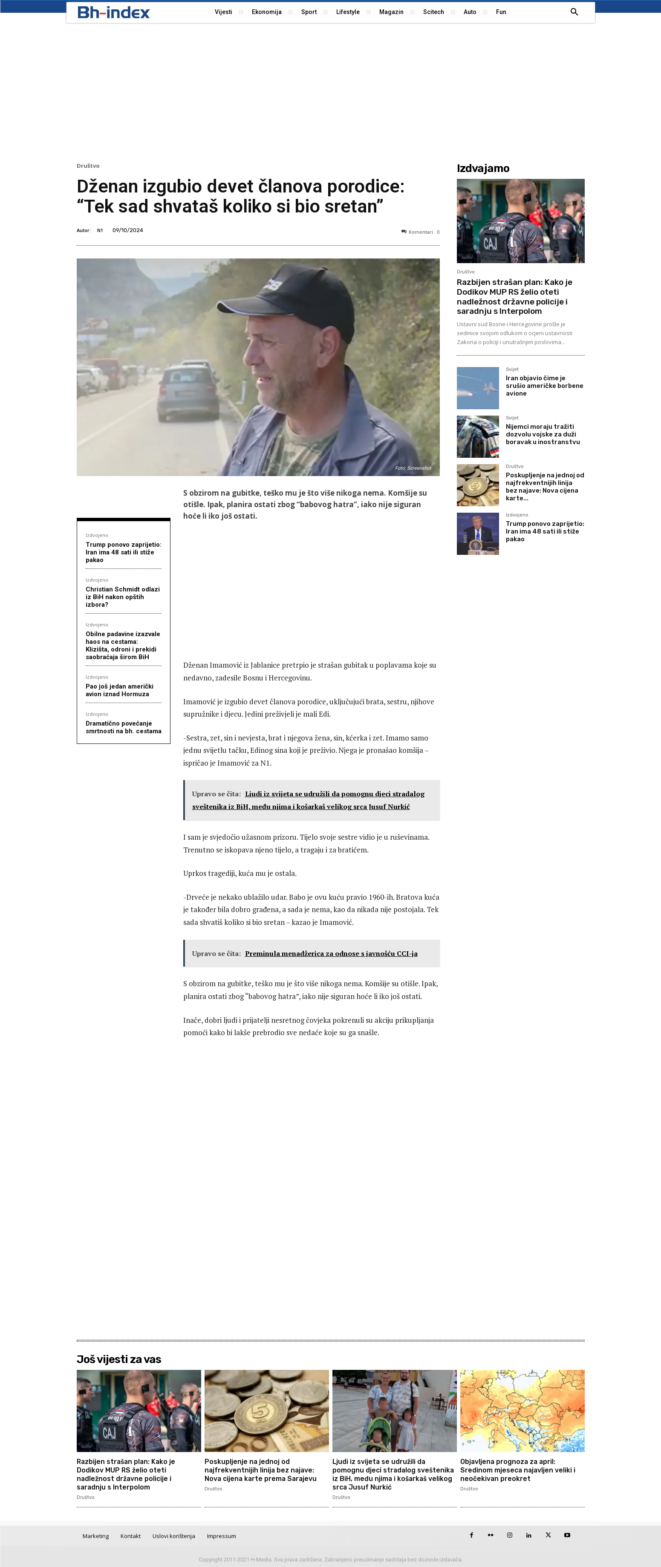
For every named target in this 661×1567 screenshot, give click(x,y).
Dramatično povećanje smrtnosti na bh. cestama (124, 727)
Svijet (512, 369)
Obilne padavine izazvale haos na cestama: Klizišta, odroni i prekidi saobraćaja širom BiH (123, 645)
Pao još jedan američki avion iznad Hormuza (119, 690)
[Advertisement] (330, 91)
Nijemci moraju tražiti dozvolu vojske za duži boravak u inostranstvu (543, 434)
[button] (574, 12)
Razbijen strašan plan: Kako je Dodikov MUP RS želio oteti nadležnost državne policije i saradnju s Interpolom (514, 296)
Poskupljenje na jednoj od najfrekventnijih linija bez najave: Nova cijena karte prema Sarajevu (262, 1470)
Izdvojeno (97, 535)
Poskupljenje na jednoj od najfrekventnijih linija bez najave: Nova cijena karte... (545, 486)
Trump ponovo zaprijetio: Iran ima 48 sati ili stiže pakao (124, 552)
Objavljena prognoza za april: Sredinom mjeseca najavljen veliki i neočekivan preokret (518, 1470)
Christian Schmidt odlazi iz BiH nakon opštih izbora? (123, 596)
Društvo (88, 166)
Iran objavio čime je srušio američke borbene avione (544, 385)
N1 (100, 230)
